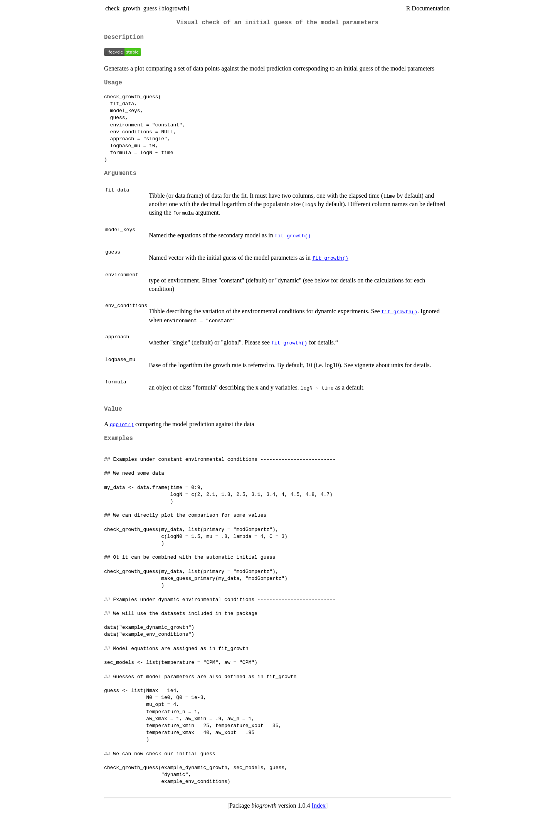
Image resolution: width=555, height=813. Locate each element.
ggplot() (122, 424)
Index (319, 805)
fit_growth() (293, 235)
